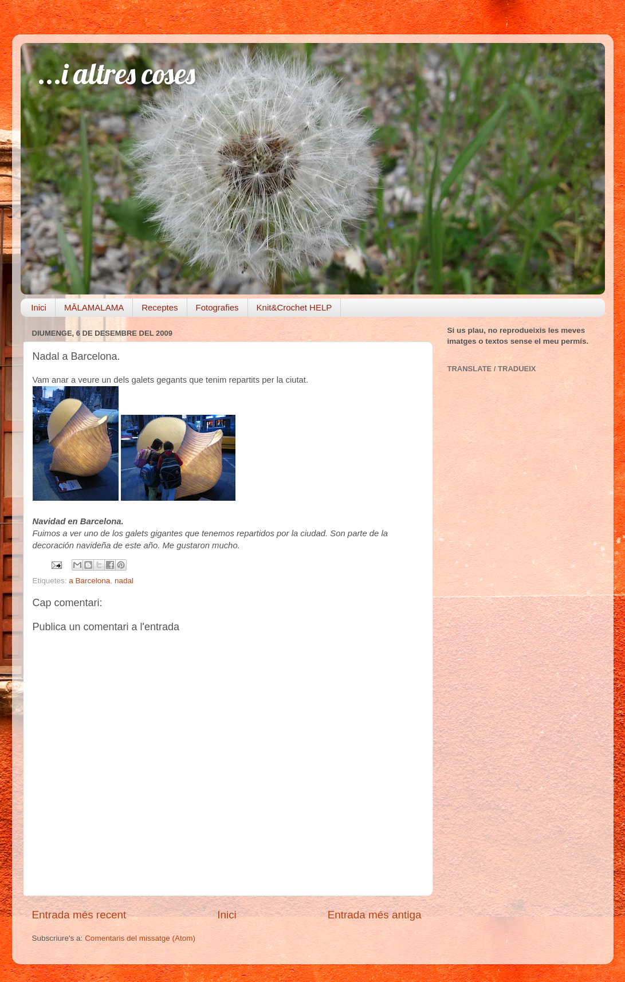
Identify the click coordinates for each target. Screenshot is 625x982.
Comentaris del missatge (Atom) (140, 938)
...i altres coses (116, 74)
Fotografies (217, 307)
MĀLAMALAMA (94, 307)
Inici (38, 307)
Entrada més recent (79, 915)
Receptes (159, 307)
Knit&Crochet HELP (294, 307)
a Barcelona (89, 580)
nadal (124, 580)
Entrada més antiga (375, 915)
